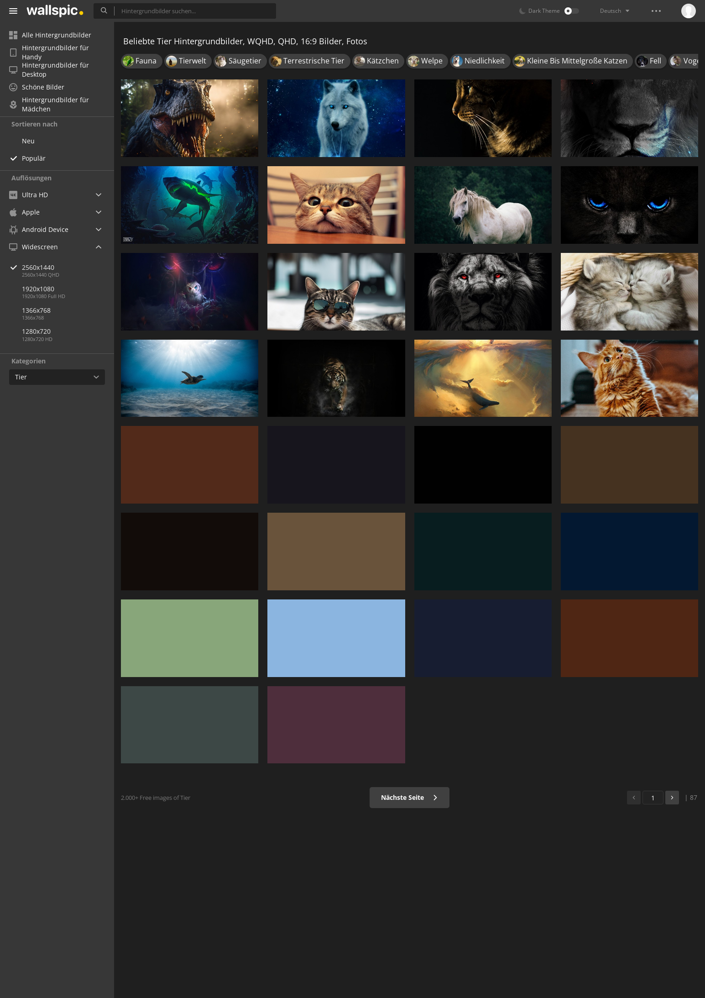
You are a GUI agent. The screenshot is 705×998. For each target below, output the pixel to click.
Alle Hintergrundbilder (50, 35)
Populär (34, 158)
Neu (28, 141)
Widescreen (33, 246)
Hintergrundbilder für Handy (49, 52)
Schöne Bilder (36, 87)
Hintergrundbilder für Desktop (49, 70)
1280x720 (36, 331)
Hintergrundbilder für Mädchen (49, 104)
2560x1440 (68, 267)
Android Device (38, 229)
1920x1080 (38, 288)
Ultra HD (28, 194)
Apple (24, 212)
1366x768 (36, 310)
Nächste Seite (409, 797)
